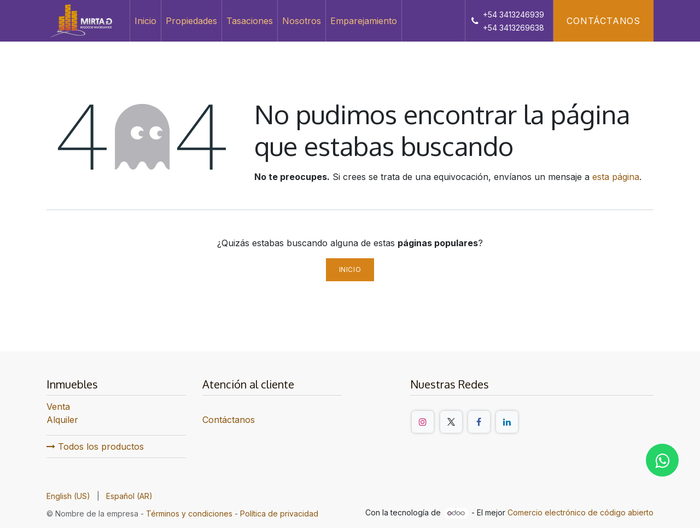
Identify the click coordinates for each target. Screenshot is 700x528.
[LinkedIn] (507, 422)
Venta (58, 406)
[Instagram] (423, 422)
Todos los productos (95, 446)
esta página (615, 176)
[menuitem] (145, 21)
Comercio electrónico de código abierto (581, 512)
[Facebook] (479, 422)
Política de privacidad (279, 513)
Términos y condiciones (189, 513)
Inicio (350, 269)
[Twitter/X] (451, 422)
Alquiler (62, 419)
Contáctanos (603, 20)
